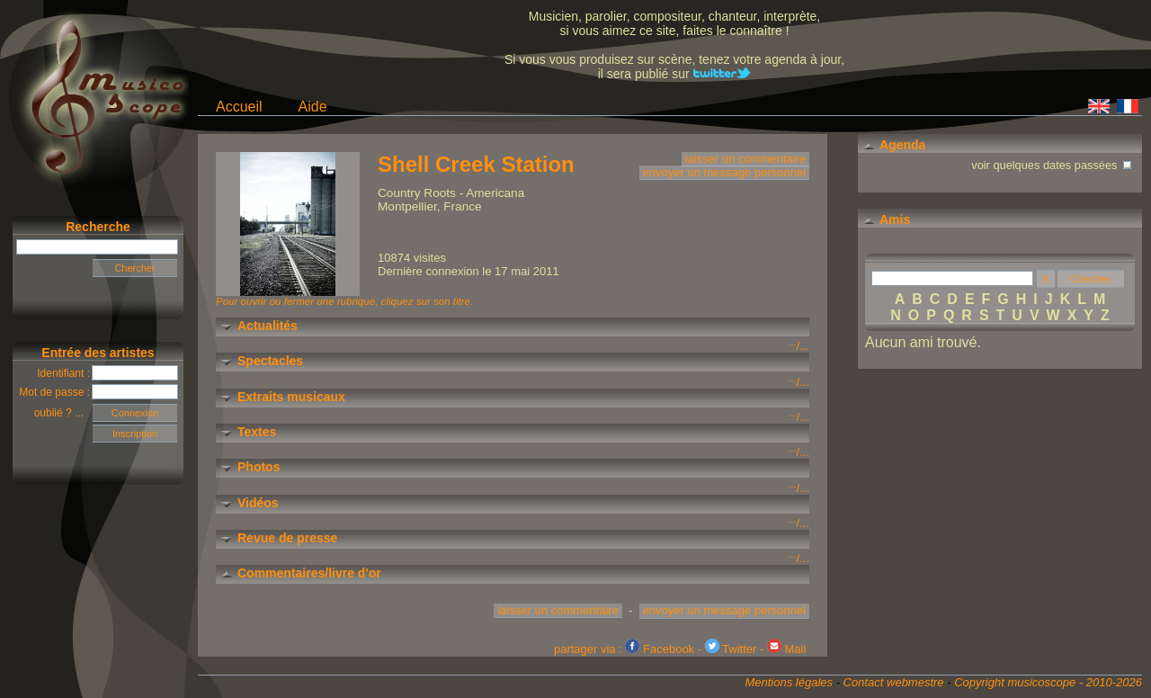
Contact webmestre (893, 682)
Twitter (731, 649)
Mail (786, 649)
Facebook (659, 649)
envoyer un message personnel (724, 172)
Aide (313, 106)
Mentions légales (789, 682)
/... (799, 346)
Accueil (239, 106)
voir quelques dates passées (1053, 163)
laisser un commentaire (745, 159)
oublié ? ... (63, 413)
